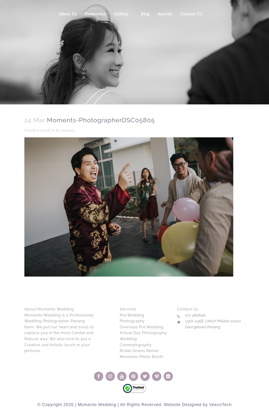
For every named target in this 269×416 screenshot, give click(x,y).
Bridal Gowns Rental (139, 350)
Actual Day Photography (143, 333)
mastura (68, 130)
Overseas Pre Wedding (142, 327)
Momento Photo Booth (141, 357)
